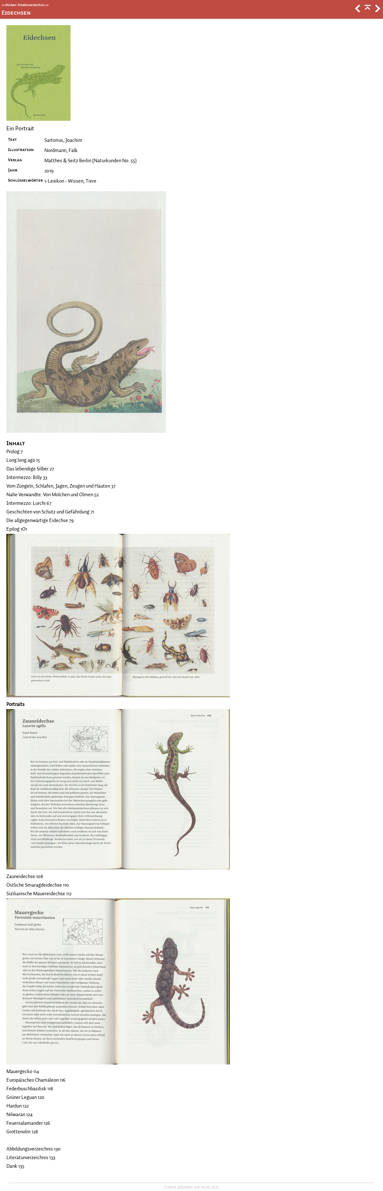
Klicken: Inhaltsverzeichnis (25, 5)
